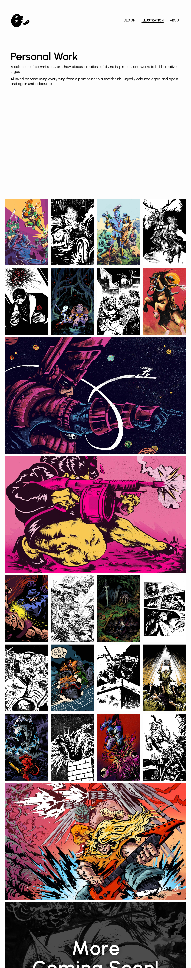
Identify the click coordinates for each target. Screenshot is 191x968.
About (175, 20)
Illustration (153, 20)
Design (129, 20)
